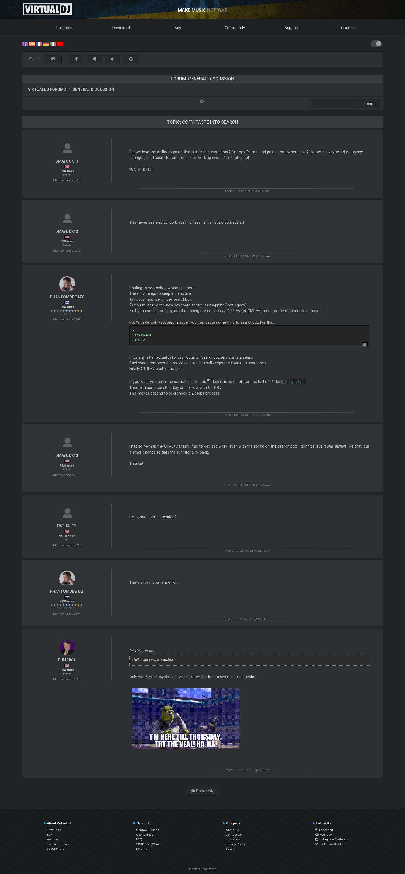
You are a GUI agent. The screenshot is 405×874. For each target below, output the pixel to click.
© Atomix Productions (202, 869)
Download (121, 28)
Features (52, 839)
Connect (348, 28)
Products (64, 28)
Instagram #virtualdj (331, 839)
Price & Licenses (57, 844)
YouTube (323, 835)
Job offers (233, 839)
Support (292, 28)
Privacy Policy (235, 844)
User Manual (145, 835)
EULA (230, 849)
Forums (141, 849)
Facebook (324, 830)
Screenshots (55, 849)
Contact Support (148, 830)
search (297, 381)
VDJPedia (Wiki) (147, 844)
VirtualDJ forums (47, 89)
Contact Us (234, 835)
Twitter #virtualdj (329, 844)
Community (235, 28)
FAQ (139, 839)
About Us (232, 830)
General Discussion (93, 89)
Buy (178, 28)
